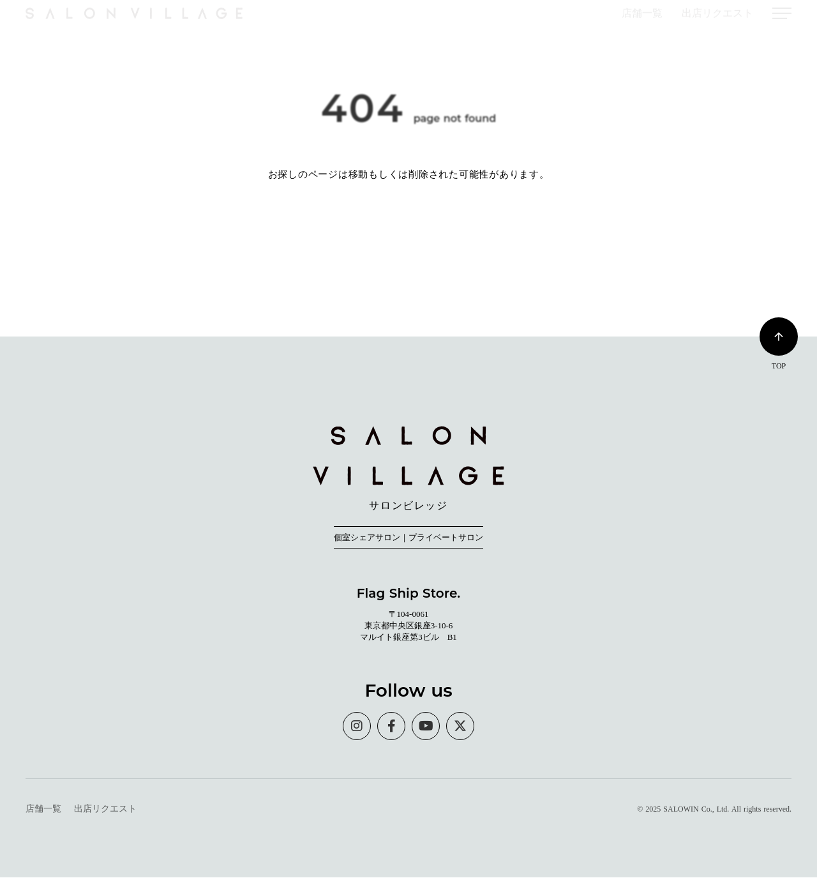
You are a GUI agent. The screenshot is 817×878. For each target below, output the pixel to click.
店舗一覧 (642, 12)
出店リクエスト (717, 12)
